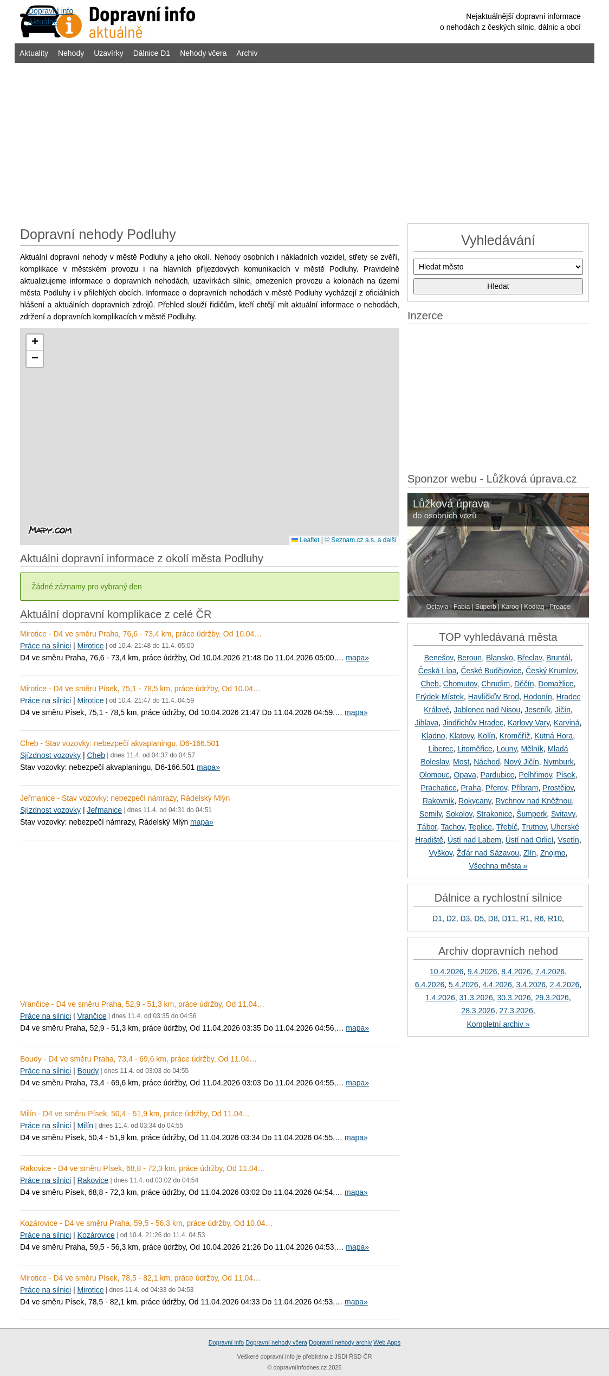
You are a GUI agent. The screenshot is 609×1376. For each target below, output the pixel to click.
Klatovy (461, 735)
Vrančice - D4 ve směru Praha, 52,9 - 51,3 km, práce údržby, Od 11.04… (142, 1004)
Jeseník (537, 709)
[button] (35, 343)
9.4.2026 (482, 971)
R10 (555, 918)
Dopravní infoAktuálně (50, 16)
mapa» (357, 657)
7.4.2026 (550, 971)
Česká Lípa (437, 670)
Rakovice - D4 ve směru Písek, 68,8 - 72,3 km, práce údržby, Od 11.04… (142, 1168)
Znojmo (553, 852)
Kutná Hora (553, 735)
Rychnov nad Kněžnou (533, 800)
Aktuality (34, 53)
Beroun (469, 657)
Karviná (566, 722)
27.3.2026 (516, 1010)
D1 (437, 918)
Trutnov (534, 826)
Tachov (452, 826)
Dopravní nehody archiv (340, 1342)
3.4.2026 (531, 984)
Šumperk (531, 813)
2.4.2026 (565, 984)
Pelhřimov (535, 774)
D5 (479, 918)
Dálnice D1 (151, 53)
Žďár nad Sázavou (488, 852)
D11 (509, 918)
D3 (465, 918)
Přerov (496, 787)
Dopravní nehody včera (276, 1342)
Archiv (247, 53)
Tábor (427, 826)
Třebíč (507, 826)
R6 (539, 918)
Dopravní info (226, 1342)
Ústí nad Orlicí (530, 839)
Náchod (487, 761)
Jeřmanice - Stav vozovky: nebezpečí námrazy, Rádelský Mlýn (125, 798)
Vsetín (568, 839)
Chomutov (460, 683)
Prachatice (439, 787)
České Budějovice (491, 670)
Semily (430, 813)
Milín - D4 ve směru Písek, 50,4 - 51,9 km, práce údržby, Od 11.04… (135, 1113)
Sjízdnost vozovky (50, 755)
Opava (465, 774)
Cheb (96, 755)
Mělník (532, 748)
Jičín (563, 709)
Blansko (499, 657)
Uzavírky (108, 53)
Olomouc (434, 774)
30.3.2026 (514, 997)
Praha (471, 787)
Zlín (529, 852)
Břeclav (529, 657)
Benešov (438, 657)
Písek (565, 774)
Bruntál (558, 657)
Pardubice (498, 774)
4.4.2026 (497, 984)
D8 (493, 918)
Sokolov (459, 813)
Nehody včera (203, 53)
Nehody (71, 53)
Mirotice (90, 645)
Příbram (525, 787)
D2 (451, 918)
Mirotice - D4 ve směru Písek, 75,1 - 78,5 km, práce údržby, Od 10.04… (140, 688)
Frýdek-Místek (440, 696)
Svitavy (563, 813)
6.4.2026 (430, 984)
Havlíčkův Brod (493, 696)
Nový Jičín (521, 761)
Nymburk (558, 761)
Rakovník (438, 800)
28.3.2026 (478, 1010)
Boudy (88, 1070)
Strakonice (494, 813)
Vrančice (92, 1016)
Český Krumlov (551, 670)
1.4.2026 (440, 997)
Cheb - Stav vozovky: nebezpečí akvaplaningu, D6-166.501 (119, 743)
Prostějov (557, 787)
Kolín (486, 735)
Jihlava (427, 722)
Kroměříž (515, 735)
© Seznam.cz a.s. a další (361, 540)
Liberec (440, 748)
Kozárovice (96, 1235)
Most (461, 761)
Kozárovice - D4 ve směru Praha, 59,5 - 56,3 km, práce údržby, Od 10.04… (146, 1223)
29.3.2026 (552, 997)
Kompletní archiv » (498, 1024)
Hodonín (537, 696)
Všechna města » (498, 865)
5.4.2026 (463, 984)
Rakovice (93, 1180)
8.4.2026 (516, 971)
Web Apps (386, 1342)
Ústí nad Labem (474, 839)
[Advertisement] (304, 142)
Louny (507, 748)
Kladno (433, 735)
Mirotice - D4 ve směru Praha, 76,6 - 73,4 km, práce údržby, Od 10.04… (141, 633)
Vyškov (440, 852)
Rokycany (474, 800)
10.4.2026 (446, 971)
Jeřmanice (104, 810)
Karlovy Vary (528, 722)
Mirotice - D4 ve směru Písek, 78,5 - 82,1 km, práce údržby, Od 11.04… (140, 1278)
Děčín (524, 683)
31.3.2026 (476, 997)
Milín (85, 1125)
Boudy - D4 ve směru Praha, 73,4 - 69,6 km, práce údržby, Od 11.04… (138, 1058)
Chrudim (495, 683)
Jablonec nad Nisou (486, 709)
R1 (525, 918)
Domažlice (555, 683)
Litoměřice (475, 748)
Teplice (481, 826)
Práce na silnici (45, 645)
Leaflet (305, 540)
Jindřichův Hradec (473, 722)
